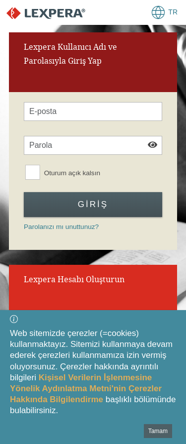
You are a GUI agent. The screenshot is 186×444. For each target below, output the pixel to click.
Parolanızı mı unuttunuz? (61, 226)
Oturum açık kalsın (72, 173)
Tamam (158, 431)
